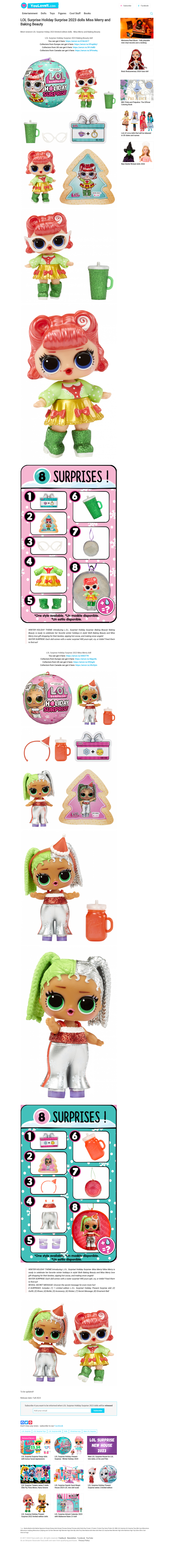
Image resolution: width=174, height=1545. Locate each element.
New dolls (96, 1530)
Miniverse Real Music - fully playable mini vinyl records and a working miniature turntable (135, 41)
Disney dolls (53, 1528)
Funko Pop (101, 1528)
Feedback (62, 1538)
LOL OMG (115, 1528)
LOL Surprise (26, 1431)
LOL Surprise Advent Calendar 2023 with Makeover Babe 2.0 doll (68, 1515)
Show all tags (24, 1532)
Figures (62, 13)
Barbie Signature (40, 1528)
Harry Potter (108, 1528)
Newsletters (71, 1538)
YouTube (89, 1538)
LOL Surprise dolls (55, 1431)
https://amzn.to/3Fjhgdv (84, 662)
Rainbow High (128, 1530)
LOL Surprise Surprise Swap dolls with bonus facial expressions (34, 1457)
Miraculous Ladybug (26, 1530)
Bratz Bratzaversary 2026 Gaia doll (134, 71)
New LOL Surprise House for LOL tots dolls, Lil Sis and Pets (100, 1457)
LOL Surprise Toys (39, 1431)
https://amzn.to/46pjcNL (86, 659)
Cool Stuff (75, 13)
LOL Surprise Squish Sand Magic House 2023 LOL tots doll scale (67, 1486)
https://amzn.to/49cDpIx (86, 665)
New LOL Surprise (90, 1431)
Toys (52, 13)
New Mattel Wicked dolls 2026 (133, 164)
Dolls (43, 13)
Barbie (26, 1528)
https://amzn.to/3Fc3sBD (84, 47)
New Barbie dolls (87, 1530)
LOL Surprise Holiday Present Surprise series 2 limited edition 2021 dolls (100, 1486)
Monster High (57, 1530)
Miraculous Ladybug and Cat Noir (43, 1530)
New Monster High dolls (117, 1530)
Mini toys (139, 1528)
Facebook (144, 5)
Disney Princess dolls (73, 1528)
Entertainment (30, 13)
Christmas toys (75, 1431)
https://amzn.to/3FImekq (86, 50)
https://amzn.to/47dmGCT (77, 41)
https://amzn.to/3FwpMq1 (86, 44)
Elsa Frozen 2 (88, 1528)
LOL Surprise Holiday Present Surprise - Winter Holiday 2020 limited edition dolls (66, 1457)
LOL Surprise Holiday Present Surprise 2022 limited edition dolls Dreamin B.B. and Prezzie (34, 1515)
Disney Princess (62, 1528)
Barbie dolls (31, 1528)
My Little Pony (78, 1530)
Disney (48, 1528)
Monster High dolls (67, 1530)
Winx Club (142, 1530)
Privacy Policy (84, 1540)
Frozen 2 (94, 1528)
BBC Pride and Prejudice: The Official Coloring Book (135, 103)
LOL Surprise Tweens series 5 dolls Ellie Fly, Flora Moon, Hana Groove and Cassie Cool (34, 1486)
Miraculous (145, 1528)
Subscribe (127, 5)
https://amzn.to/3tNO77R (77, 655)
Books (87, 13)
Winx (137, 1530)
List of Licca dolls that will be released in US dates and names (136, 134)
